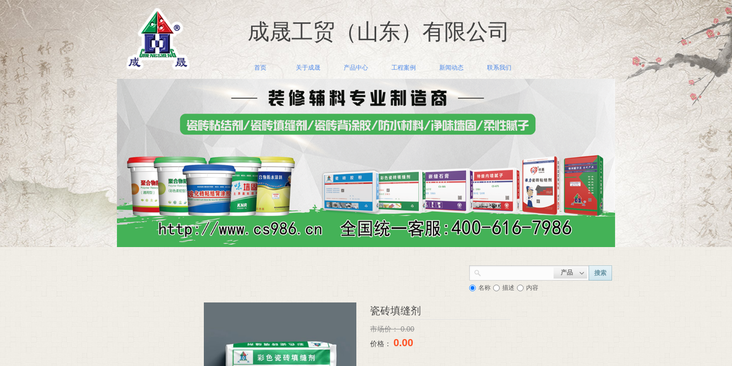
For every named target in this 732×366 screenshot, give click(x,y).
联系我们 (499, 67)
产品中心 (356, 67)
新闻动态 (451, 67)
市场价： (385, 329)
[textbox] (517, 272)
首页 (260, 67)
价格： (381, 344)
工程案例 (403, 67)
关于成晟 (308, 67)
